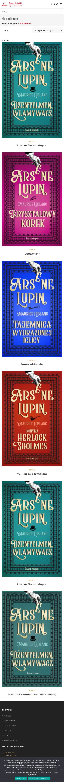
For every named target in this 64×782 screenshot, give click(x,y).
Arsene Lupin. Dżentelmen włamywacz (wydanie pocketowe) (32, 694)
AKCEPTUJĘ (21, 778)
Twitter (54, 4)
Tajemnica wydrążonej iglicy (32, 364)
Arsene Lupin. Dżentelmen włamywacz (32, 145)
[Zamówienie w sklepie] (47, 30)
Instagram (57, 4)
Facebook (51, 4)
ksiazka (6, 40)
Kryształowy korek (32, 253)
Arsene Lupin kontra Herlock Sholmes (32, 473)
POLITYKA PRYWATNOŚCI (39, 778)
